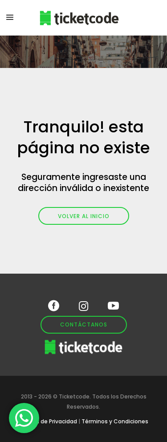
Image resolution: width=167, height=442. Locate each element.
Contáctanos (83, 324)
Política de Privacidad (48, 421)
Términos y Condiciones (114, 421)
